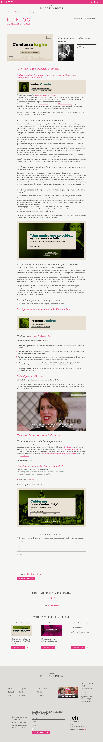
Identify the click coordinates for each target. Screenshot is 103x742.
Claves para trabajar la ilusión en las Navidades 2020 (21, 641)
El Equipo (22, 689)
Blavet (84, 729)
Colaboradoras (90, 19)
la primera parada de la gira (68, 449)
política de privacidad (45, 729)
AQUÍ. (32, 479)
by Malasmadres (83, 47)
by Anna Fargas (77, 623)
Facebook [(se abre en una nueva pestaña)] (45, 95)
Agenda (22, 695)
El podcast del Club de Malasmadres (87, 686)
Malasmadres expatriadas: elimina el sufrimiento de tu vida (80, 629)
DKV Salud (67, 447)
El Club (11, 692)
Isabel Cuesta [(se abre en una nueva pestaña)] (43, 104)
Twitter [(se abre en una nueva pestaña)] (48, 336)
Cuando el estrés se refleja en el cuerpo (49, 640)
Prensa (39, 692)
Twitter (53, 95)
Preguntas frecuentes (19, 717)
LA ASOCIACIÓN (42, 689)
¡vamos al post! (18, 647)
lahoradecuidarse (53, 605)
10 (58, 647)
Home (10, 689)
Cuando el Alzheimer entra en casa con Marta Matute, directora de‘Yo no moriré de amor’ (88, 698)
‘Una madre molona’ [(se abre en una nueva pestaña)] (65, 104)
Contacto (41, 695)
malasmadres (10, 12)
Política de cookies (18, 728)
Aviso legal (16, 720)
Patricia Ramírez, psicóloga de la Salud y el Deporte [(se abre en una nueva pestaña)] (58, 454)
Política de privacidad (19, 722)
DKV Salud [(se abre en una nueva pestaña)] (44, 97)
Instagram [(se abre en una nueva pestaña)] (38, 95)
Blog (16, 12)
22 (88, 647)
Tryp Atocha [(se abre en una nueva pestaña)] (25, 456)
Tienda (10, 695)
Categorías (78, 19)
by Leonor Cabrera (48, 623)
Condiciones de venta (19, 725)
